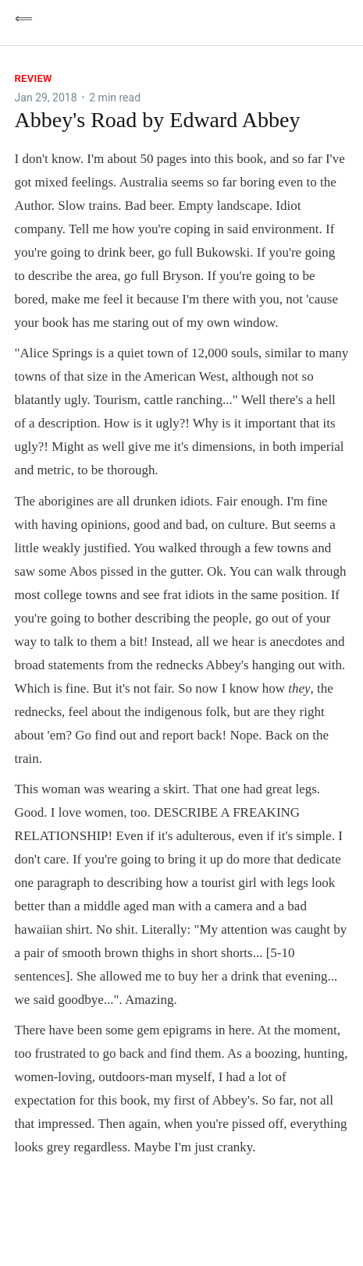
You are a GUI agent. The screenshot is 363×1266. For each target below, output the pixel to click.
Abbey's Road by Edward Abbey (158, 120)
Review (33, 78)
